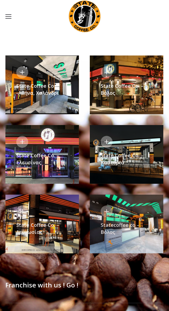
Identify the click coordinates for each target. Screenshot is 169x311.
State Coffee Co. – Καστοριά (122, 159)
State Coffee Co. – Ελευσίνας (37, 159)
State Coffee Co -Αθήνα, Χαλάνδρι (37, 89)
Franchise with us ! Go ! (41, 285)
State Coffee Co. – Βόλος (122, 89)
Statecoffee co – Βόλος (120, 228)
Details (22, 72)
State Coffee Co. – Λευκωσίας (37, 228)
